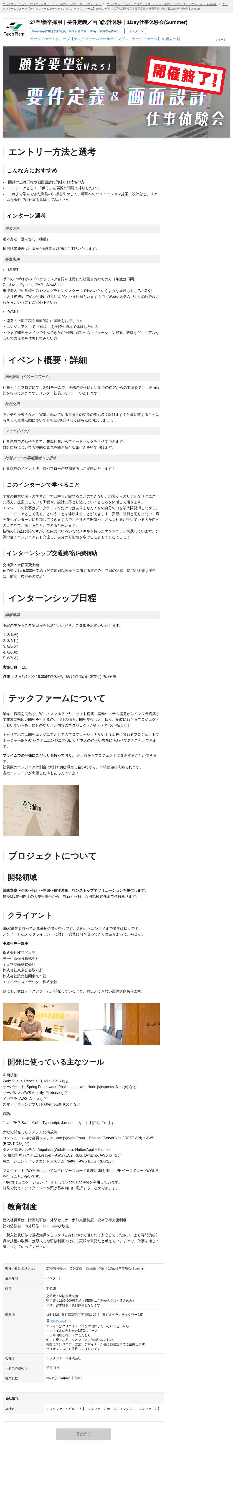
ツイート (220, 39)
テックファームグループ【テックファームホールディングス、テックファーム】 (52, 4)
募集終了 (83, 1434)
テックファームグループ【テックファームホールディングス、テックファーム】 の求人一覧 (105, 39)
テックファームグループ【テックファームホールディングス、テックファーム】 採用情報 (162, 4)
